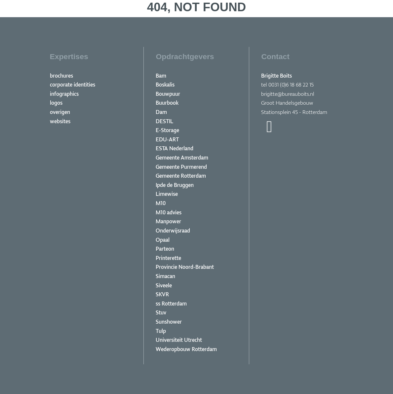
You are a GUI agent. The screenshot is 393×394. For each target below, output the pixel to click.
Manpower (168, 221)
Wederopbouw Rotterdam (186, 349)
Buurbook (167, 102)
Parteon (165, 248)
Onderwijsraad (173, 230)
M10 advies (168, 212)
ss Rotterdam (171, 303)
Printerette (168, 258)
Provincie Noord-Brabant (185, 266)
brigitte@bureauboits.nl (287, 93)
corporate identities (72, 84)
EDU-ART (167, 139)
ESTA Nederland (174, 148)
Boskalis (165, 84)
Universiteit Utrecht (179, 339)
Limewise (167, 193)
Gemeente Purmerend (181, 166)
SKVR (162, 294)
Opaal (163, 239)
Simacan (165, 276)
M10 (161, 203)
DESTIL (164, 121)
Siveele (164, 285)
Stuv (161, 312)
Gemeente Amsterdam (182, 157)
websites (60, 121)
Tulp (161, 331)
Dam (161, 112)
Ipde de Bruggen (175, 185)
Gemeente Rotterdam (181, 175)
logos (56, 102)
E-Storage (167, 130)
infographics (64, 93)
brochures (61, 75)
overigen (60, 112)
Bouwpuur (168, 93)
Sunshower (169, 321)
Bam (161, 75)
